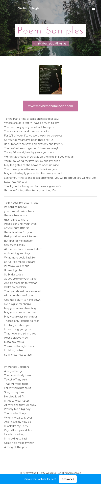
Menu (93, 8)
